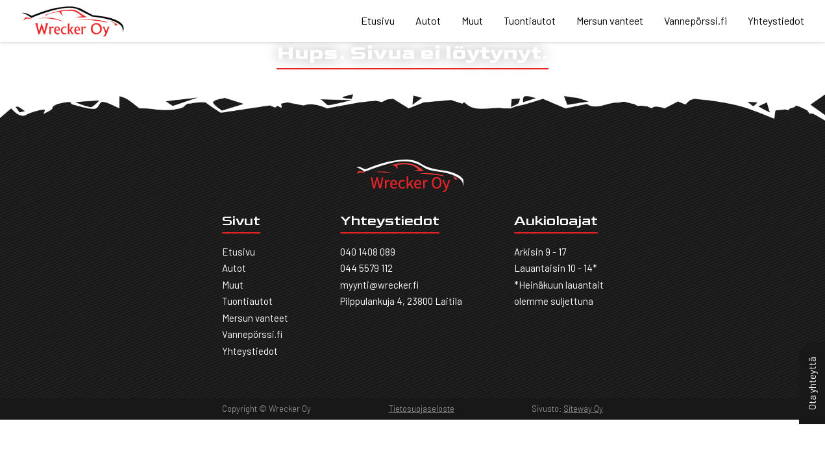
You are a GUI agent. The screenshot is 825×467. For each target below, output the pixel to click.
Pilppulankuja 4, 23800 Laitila (401, 301)
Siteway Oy (583, 408)
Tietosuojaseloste (421, 408)
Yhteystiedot (776, 20)
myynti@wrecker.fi (379, 285)
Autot (428, 20)
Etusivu (378, 20)
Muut (472, 20)
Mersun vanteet (609, 20)
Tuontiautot (530, 20)
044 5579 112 (366, 268)
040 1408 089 (367, 251)
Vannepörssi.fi (695, 20)
